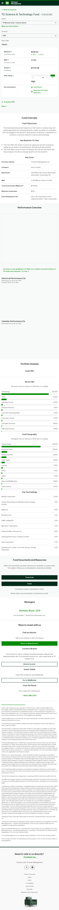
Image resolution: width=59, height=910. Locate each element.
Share (5, 105)
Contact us (29, 856)
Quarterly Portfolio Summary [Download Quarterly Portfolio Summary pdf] (40, 90)
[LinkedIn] (32, 866)
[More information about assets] (10, 67)
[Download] (29, 576)
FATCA (29, 879)
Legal (29, 876)
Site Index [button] (30, 888)
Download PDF (9, 101)
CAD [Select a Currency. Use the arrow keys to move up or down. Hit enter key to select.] (4, 34)
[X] (26, 866)
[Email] (29, 583)
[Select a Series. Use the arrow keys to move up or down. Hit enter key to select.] (29, 22)
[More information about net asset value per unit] (11, 51)
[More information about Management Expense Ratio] (8, 59)
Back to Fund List (10, 8)
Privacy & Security (29, 873)
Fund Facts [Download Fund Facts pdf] (37, 86)
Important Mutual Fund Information (13, 703)
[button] (29, 642)
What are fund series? (10, 25)
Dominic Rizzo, (29, 610)
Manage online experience (29, 891)
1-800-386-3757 (30, 694)
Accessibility (29, 882)
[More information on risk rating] (13, 74)
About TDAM (29, 885)
